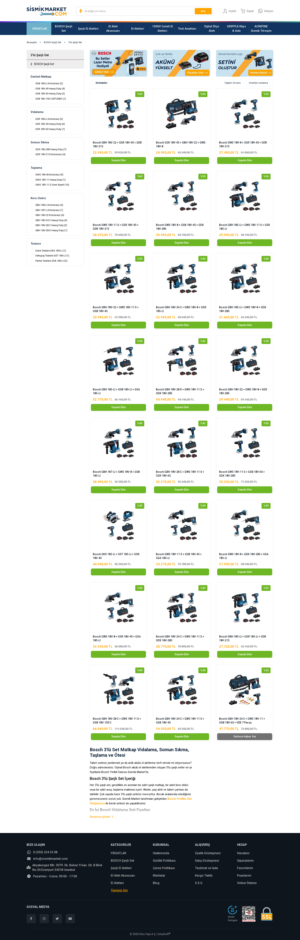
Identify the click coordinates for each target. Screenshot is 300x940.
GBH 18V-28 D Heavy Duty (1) (51, 230)
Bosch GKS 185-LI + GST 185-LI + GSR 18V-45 (116, 556)
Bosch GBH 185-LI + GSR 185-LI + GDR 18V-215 (242, 638)
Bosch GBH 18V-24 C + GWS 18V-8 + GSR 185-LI (181, 309)
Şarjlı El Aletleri (121, 868)
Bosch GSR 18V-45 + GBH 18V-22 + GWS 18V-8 (180, 144)
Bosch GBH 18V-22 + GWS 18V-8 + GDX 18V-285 (243, 391)
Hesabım (243, 853)
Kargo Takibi (204, 875)
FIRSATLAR (118, 853)
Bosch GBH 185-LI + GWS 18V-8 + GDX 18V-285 (242, 309)
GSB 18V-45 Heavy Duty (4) (50, 88)
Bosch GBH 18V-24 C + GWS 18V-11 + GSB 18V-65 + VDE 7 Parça (242, 720)
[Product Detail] (118, 93)
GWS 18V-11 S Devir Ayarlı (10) (52, 184)
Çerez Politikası (164, 868)
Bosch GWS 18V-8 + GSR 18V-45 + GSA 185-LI (117, 638)
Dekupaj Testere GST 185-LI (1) (52, 255)
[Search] (144, 11)
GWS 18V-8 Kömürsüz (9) (49, 174)
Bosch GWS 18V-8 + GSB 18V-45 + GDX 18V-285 (180, 226)
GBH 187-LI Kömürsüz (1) (49, 210)
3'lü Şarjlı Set (75, 42)
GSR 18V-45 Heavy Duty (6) (50, 123)
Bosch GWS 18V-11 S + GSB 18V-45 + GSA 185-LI (179, 556)
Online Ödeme (247, 883)
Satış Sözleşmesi (207, 860)
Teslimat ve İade (206, 868)
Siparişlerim (245, 860)
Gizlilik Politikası (164, 860)
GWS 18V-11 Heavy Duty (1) (50, 179)
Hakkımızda (161, 853)
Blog (156, 883)
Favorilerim (245, 868)
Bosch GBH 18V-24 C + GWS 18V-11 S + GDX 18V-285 (180, 638)
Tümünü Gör (119, 890)
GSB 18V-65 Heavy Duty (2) (50, 93)
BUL (203, 11)
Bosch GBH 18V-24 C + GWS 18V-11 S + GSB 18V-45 (180, 720)
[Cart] (247, 11)
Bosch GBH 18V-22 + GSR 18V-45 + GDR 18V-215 (117, 144)
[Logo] (46, 11)
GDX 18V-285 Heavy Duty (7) (50, 149)
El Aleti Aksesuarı (123, 875)
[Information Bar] (265, 11)
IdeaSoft (164, 934)
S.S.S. (199, 883)
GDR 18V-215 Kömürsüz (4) (50, 154)
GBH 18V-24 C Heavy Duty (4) (51, 220)
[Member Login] (229, 11)
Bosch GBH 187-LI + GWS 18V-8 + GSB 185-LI (116, 473)
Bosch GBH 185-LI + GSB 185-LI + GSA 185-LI (116, 391)
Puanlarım (244, 875)
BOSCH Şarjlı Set (122, 860)
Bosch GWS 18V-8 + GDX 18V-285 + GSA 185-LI (243, 556)
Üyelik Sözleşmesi (208, 853)
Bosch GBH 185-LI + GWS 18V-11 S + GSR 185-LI (244, 226)
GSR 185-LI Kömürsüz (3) (49, 119)
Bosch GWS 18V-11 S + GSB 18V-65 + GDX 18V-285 (242, 473)
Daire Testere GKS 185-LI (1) (50, 250)
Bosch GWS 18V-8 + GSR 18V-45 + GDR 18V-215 (243, 144)
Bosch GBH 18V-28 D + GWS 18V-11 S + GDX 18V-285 (180, 391)
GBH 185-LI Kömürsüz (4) (49, 205)
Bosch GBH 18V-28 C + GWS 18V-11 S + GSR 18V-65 (180, 473)
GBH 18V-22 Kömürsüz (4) (49, 215)
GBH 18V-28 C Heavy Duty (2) (51, 225)
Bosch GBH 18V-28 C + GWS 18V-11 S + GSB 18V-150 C (117, 720)
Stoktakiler (101, 83)
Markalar (159, 875)
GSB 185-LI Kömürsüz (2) (49, 83)
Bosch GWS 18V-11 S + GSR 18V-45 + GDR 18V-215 (116, 226)
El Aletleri (117, 883)
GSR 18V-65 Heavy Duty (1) (50, 129)
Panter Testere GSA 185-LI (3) (51, 260)
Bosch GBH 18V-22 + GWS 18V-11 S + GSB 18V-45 (116, 309)
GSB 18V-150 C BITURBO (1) (50, 98)
